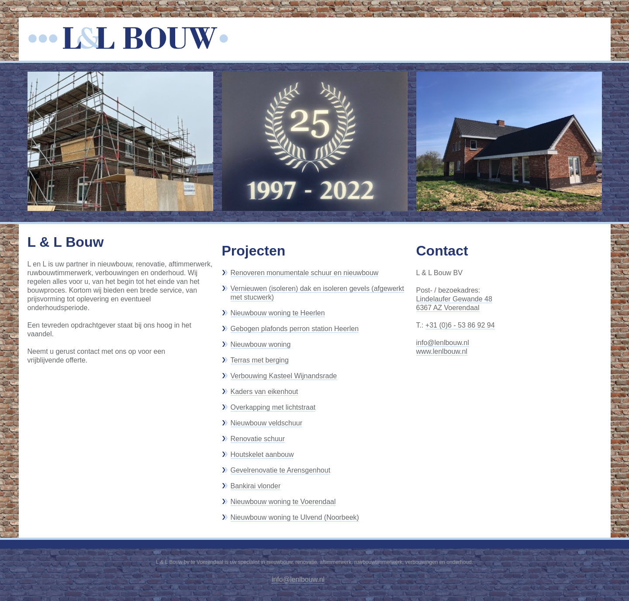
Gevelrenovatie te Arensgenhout (281, 470)
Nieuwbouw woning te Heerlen (278, 313)
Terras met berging (260, 360)
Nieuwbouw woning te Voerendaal (283, 501)
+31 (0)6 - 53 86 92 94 (460, 325)
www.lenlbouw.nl (441, 351)
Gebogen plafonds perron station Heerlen (295, 328)
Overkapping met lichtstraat (273, 407)
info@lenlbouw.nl (442, 342)
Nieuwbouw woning (261, 344)
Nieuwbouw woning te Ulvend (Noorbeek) (295, 517)
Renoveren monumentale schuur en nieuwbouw (305, 272)
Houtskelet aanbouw (262, 454)
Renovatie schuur (258, 438)
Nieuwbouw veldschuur (267, 423)
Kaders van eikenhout (264, 391)
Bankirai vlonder (256, 486)
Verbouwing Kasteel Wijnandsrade (284, 376)
